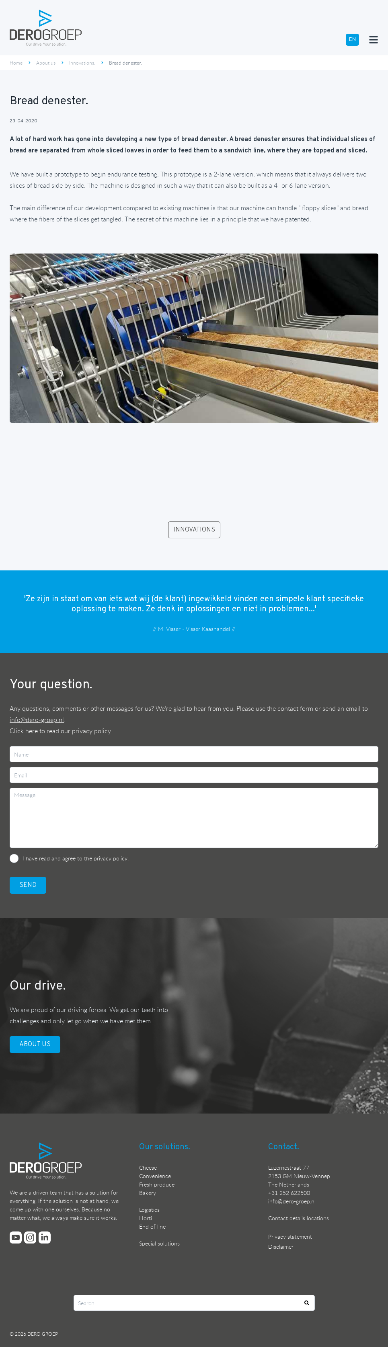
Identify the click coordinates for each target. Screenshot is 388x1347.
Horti (145, 1218)
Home (16, 62)
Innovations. (82, 62)
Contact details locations (298, 1218)
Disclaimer (281, 1246)
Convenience (155, 1176)
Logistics (149, 1209)
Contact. (283, 1147)
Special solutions (159, 1243)
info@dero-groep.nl (37, 719)
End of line (152, 1226)
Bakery (147, 1193)
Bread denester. (125, 62)
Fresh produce (156, 1184)
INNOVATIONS (194, 530)
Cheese (148, 1167)
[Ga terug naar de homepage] (46, 28)
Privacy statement (290, 1236)
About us (45, 62)
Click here (24, 730)
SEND (28, 885)
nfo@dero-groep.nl (292, 1201)
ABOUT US (35, 1045)
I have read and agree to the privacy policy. (76, 858)
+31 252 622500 (289, 1193)
